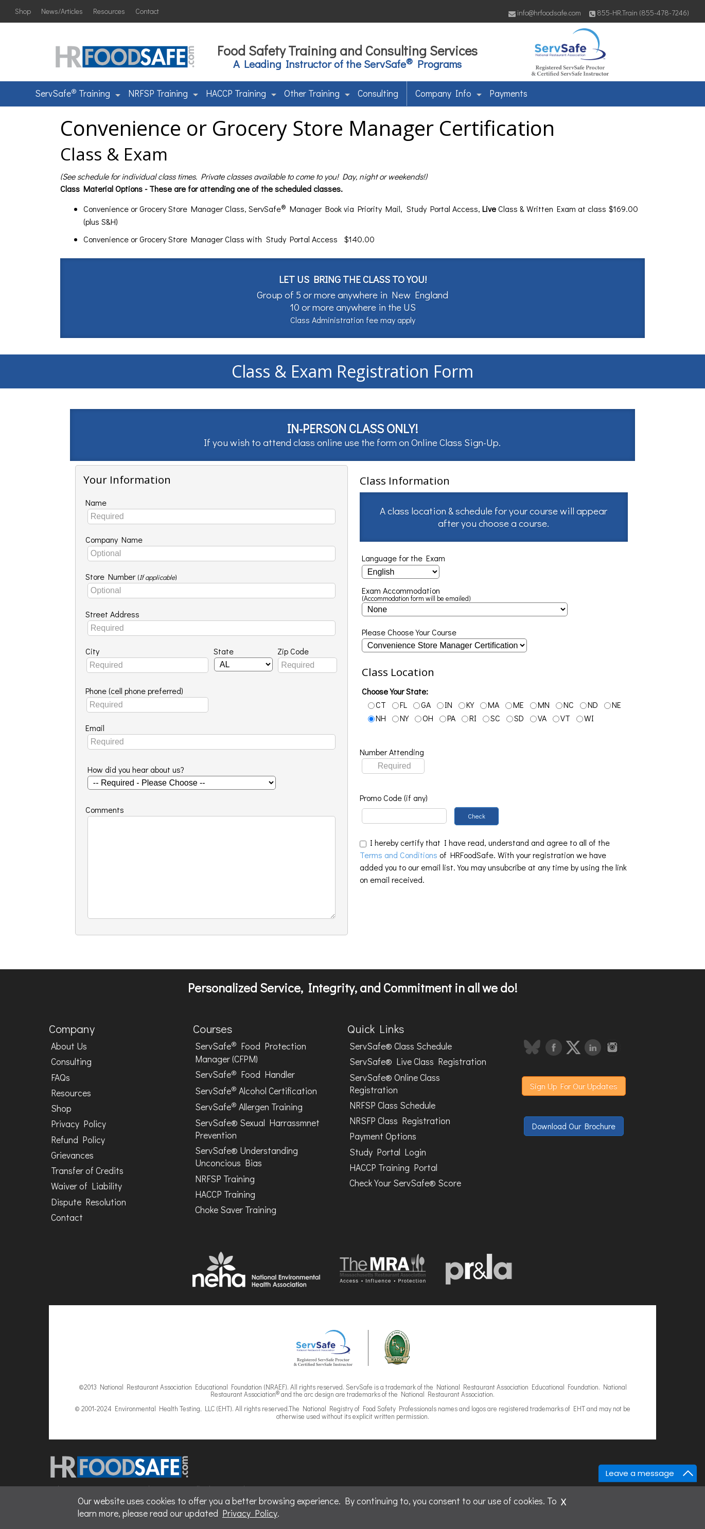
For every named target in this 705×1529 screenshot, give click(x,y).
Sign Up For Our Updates (574, 1085)
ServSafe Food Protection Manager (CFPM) (250, 1052)
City (92, 651)
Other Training (317, 93)
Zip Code (293, 651)
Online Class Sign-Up (455, 442)
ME (514, 704)
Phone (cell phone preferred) (134, 690)
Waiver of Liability (86, 1186)
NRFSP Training (163, 93)
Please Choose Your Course (409, 632)
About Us (69, 1046)
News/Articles (62, 11)
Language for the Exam (403, 558)
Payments (508, 93)
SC (491, 718)
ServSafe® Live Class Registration (417, 1062)
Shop (23, 11)
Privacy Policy (78, 1124)
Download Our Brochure (573, 1126)
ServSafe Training (77, 92)
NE (612, 704)
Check (476, 816)
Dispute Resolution (88, 1202)
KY (466, 704)
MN (540, 704)
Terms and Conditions (398, 854)
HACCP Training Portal (393, 1168)
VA (538, 718)
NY (400, 718)
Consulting (378, 93)
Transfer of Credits (87, 1171)
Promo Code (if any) (394, 797)
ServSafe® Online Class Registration (394, 1084)
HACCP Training (241, 93)
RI (469, 718)
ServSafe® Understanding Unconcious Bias (246, 1157)
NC (565, 704)
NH (377, 718)
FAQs (60, 1077)
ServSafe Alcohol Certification (256, 1090)
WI (585, 718)
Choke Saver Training (235, 1210)
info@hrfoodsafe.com (544, 12)
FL (399, 704)
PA (447, 718)
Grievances (72, 1155)
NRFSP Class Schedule (392, 1105)
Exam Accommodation (416, 594)
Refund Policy (78, 1140)
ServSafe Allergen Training (249, 1106)
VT (561, 718)
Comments (104, 809)
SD (515, 718)
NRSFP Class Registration (399, 1121)
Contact (147, 11)
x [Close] (563, 1500)
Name (96, 502)
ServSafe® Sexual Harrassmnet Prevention (257, 1129)
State (224, 651)
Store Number (131, 576)
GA (422, 704)
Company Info (448, 93)
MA (489, 704)
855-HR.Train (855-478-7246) (639, 12)
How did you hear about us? (135, 769)
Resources (109, 11)
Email (94, 727)
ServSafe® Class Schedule (400, 1046)
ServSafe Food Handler (245, 1074)
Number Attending (392, 751)
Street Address (112, 614)
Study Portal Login (387, 1152)
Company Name (114, 539)
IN (444, 704)
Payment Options (382, 1136)
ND (589, 704)
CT (377, 704)
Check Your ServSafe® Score (405, 1183)
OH (424, 718)
